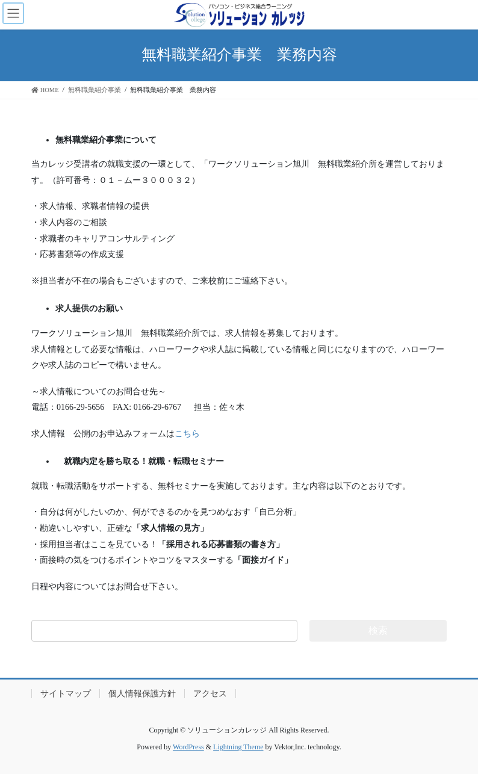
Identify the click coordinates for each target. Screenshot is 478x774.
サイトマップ (65, 693)
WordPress (188, 747)
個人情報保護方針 (142, 693)
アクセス (210, 693)
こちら (187, 433)
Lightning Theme (238, 747)
